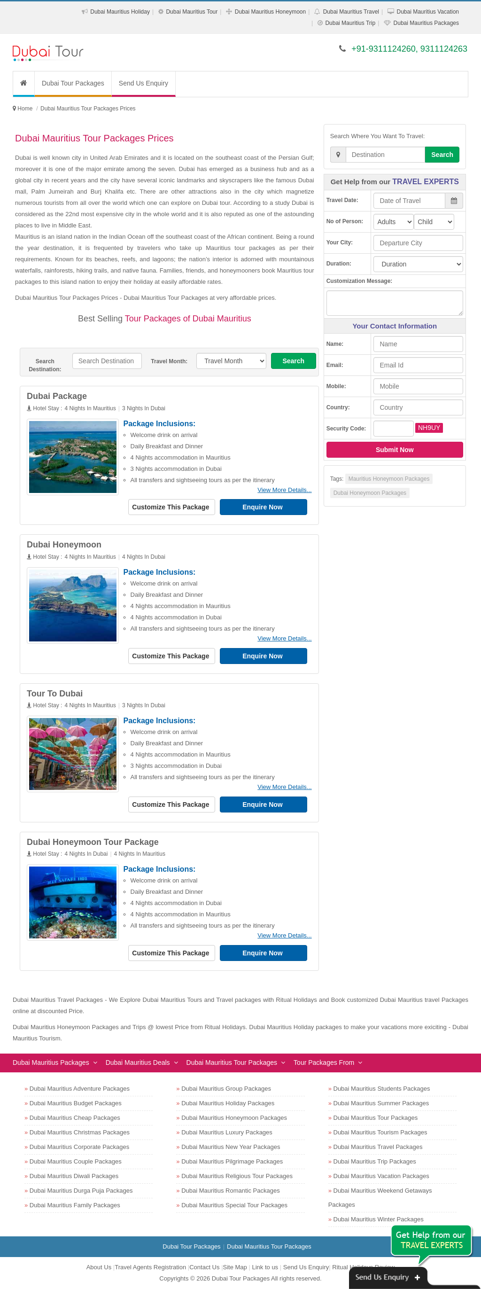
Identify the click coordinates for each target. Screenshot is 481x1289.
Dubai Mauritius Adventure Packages (80, 1088)
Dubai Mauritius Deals (138, 1062)
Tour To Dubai (55, 693)
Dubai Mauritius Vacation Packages (381, 1176)
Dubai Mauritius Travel (351, 11)
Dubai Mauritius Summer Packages (381, 1103)
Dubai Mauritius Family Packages (75, 1205)
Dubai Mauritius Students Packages (382, 1088)
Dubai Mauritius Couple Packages (76, 1161)
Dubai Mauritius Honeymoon (270, 11)
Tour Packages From (324, 1062)
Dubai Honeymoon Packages (370, 493)
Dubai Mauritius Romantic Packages (230, 1190)
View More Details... (284, 489)
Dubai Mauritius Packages (426, 23)
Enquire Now (263, 507)
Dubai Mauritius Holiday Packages (227, 1103)
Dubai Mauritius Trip (350, 23)
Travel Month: (169, 361)
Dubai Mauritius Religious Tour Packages (237, 1176)
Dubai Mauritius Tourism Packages (380, 1132)
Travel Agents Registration (150, 1267)
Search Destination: (45, 365)
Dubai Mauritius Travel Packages (378, 1146)
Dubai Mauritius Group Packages (226, 1088)
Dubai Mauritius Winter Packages (379, 1219)
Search (293, 361)
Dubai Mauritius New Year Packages (230, 1146)
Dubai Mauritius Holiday (120, 11)
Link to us (265, 1267)
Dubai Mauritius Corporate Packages (79, 1146)
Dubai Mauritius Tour (191, 11)
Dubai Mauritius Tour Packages (232, 1062)
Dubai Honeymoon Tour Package (93, 842)
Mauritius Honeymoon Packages (389, 479)
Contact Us (204, 1267)
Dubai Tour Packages (73, 83)
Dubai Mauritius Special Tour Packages (234, 1205)
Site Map (235, 1267)
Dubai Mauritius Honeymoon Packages (234, 1117)
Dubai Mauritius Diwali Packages (74, 1176)
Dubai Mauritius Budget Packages (76, 1103)
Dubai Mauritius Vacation (427, 11)
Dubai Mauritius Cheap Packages (75, 1117)
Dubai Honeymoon (64, 544)
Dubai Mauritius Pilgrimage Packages (232, 1161)
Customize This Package (171, 507)
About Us (98, 1267)
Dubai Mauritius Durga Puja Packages (81, 1190)
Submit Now (395, 449)
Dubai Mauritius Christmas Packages (80, 1132)
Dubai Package (57, 396)
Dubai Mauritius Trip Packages (375, 1161)
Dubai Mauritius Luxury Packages (226, 1132)
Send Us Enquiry (143, 83)
